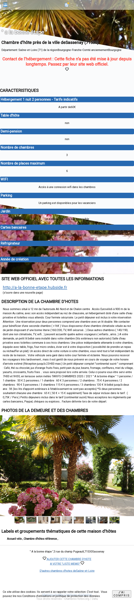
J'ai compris (122, 594)
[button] (128, 466)
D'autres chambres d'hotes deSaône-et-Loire (67, 570)
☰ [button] (5, 5)
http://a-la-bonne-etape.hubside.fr (35, 287)
